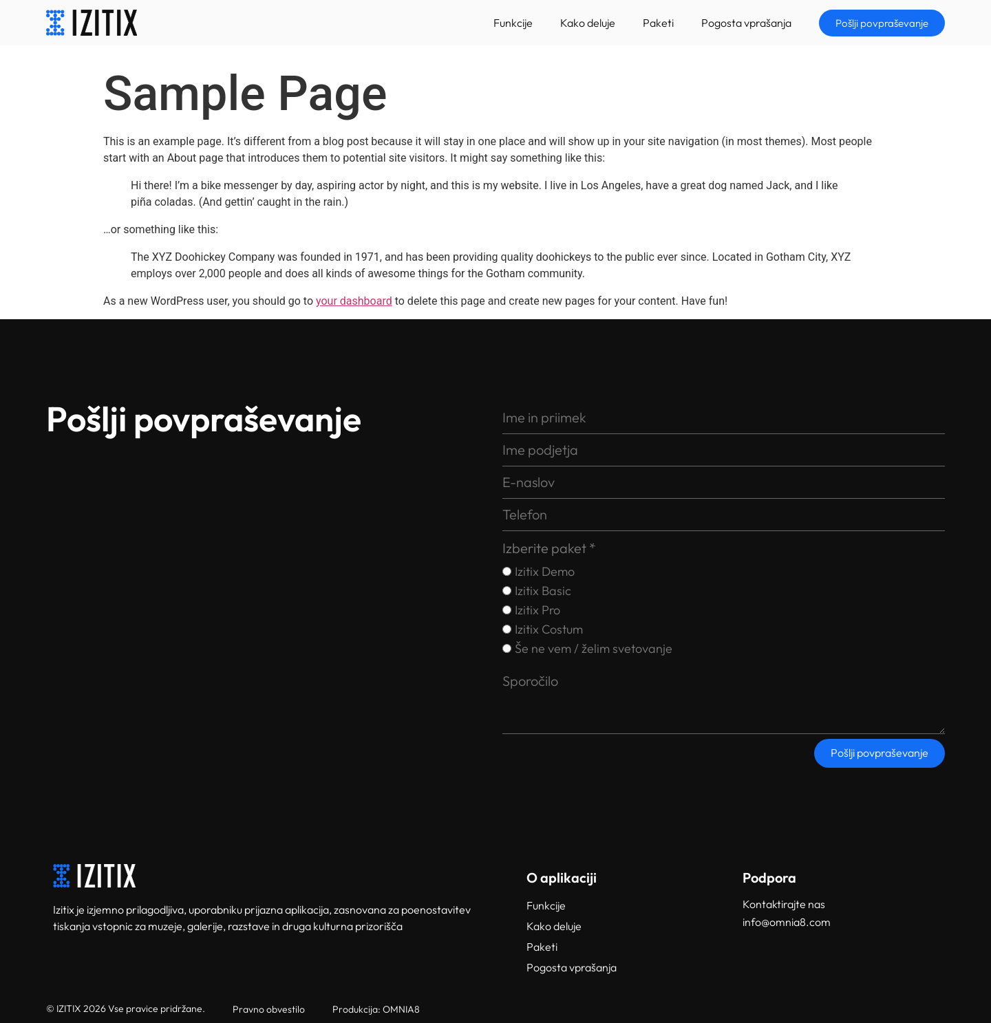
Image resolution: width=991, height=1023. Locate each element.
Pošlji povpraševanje (879, 753)
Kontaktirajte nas (784, 904)
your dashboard (354, 301)
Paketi (658, 23)
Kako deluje (587, 23)
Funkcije (513, 23)
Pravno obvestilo (269, 1009)
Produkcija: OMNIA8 (376, 1009)
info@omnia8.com (787, 922)
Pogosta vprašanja (746, 23)
